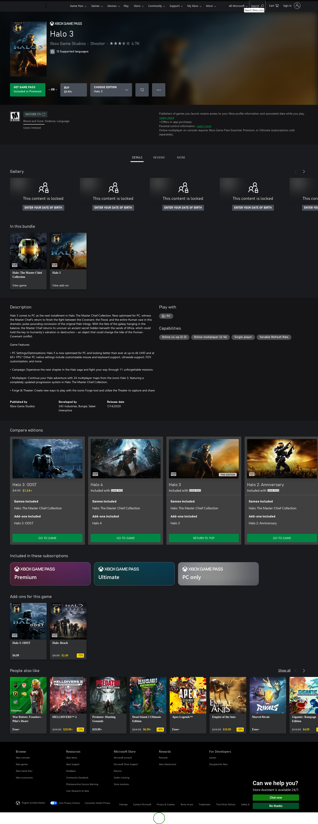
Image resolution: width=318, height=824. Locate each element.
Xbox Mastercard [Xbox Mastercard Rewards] (167, 764)
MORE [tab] (181, 157)
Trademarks (204, 804)
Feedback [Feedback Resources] (70, 771)
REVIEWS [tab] (159, 157)
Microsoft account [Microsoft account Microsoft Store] (123, 757)
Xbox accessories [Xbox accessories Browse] (24, 777)
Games (95, 5)
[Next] (304, 171)
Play (126, 5)
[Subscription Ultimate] (134, 573)
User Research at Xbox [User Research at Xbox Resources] (77, 790)
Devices (112, 5)
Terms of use (187, 804)
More (209, 5)
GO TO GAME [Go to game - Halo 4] (126, 538)
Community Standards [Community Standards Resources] (77, 777)
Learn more (167, 118)
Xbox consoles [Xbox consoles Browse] (23, 757)
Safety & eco (247, 804)
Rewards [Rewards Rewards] (163, 757)
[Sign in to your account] (291, 6)
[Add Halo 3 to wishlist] (142, 90)
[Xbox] (57, 5)
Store (137, 5)
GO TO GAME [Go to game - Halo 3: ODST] (47, 538)
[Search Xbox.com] (257, 5)
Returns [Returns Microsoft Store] (118, 771)
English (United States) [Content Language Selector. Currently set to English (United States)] (33, 802)
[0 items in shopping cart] (274, 5)
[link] (28, 261)
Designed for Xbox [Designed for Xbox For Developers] (218, 764)
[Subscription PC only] (218, 573)
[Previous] (295, 171)
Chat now (276, 797)
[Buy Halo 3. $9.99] (73, 90)
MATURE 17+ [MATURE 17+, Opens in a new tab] (35, 114)
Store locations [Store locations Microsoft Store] (121, 784)
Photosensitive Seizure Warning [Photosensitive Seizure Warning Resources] (82, 784)
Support (174, 5)
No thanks (276, 806)
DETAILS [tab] (137, 157)
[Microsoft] (30, 5)
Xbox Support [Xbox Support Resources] (72, 764)
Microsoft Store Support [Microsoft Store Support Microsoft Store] (126, 764)
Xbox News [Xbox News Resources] (71, 757)
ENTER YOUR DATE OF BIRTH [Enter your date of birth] (43, 207)
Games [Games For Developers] (212, 757)
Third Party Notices (225, 804)
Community (155, 5)
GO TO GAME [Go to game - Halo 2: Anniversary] (282, 538)
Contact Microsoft (142, 804)
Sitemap (123, 804)
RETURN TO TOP (203, 538)
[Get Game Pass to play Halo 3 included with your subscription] (27, 90)
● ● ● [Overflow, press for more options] (159, 90)
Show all (284, 670)
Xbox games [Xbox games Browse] (22, 764)
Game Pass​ (76, 5)
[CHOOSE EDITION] (111, 90)
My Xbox (192, 5)
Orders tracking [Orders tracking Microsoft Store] (121, 777)
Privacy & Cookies (166, 804)
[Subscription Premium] (50, 573)
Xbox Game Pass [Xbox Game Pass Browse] (24, 771)
